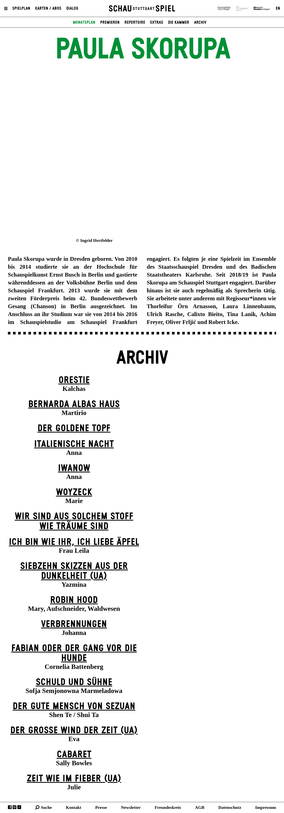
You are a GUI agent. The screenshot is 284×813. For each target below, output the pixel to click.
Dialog (72, 8)
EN (278, 8)
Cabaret (74, 754)
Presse (101, 807)
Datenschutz (229, 807)
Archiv (200, 22)
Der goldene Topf (73, 428)
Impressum (265, 807)
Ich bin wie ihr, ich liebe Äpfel (74, 542)
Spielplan (21, 8)
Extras (156, 22)
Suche (46, 807)
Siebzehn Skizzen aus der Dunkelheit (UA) (74, 571)
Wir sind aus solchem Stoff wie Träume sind (74, 521)
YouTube (19, 807)
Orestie (74, 380)
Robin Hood (74, 600)
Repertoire (134, 22)
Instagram (14, 807)
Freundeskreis (168, 807)
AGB (200, 807)
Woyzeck (74, 492)
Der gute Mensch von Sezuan (74, 706)
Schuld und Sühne (74, 682)
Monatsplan (84, 22)
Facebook (10, 807)
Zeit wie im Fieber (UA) (74, 779)
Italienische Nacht (74, 444)
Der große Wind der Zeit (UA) (74, 730)
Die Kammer (178, 22)
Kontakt (73, 807)
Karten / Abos (48, 8)
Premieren (110, 22)
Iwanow (74, 468)
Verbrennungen (74, 624)
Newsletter (131, 807)
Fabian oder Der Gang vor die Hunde (74, 653)
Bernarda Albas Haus (74, 404)
